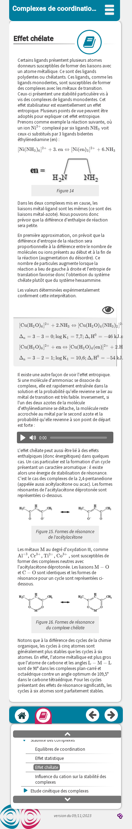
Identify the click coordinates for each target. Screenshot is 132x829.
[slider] (78, 438)
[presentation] (36, 128)
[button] (65, 513)
